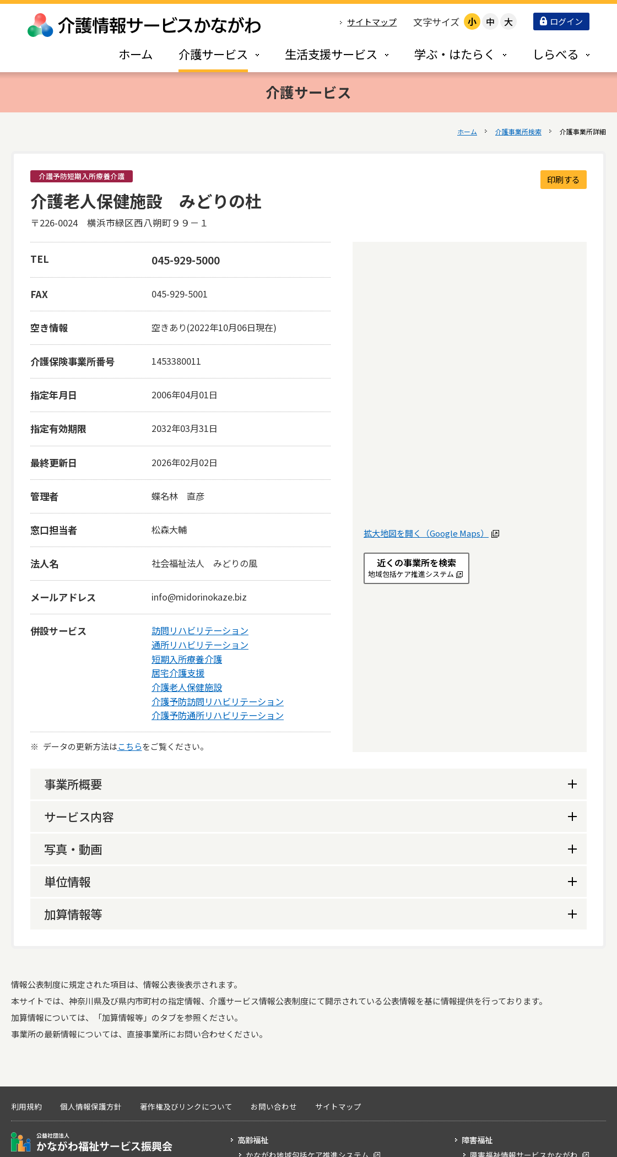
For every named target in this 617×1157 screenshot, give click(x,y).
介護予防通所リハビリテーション (217, 715)
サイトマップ (372, 22)
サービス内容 (78, 816)
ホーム (467, 131)
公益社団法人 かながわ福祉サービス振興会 (91, 1141)
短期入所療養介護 (186, 659)
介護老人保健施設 (186, 687)
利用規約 (26, 1106)
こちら (129, 746)
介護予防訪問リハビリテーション (217, 701)
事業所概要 (73, 783)
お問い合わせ (274, 1106)
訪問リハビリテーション (199, 630)
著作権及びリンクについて (186, 1106)
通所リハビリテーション (199, 644)
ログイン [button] (561, 21)
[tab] (207, 54)
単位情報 (67, 881)
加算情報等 (73, 913)
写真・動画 (73, 848)
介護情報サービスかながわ (145, 25)
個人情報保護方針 (91, 1106)
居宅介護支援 (177, 672)
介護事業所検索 (518, 131)
